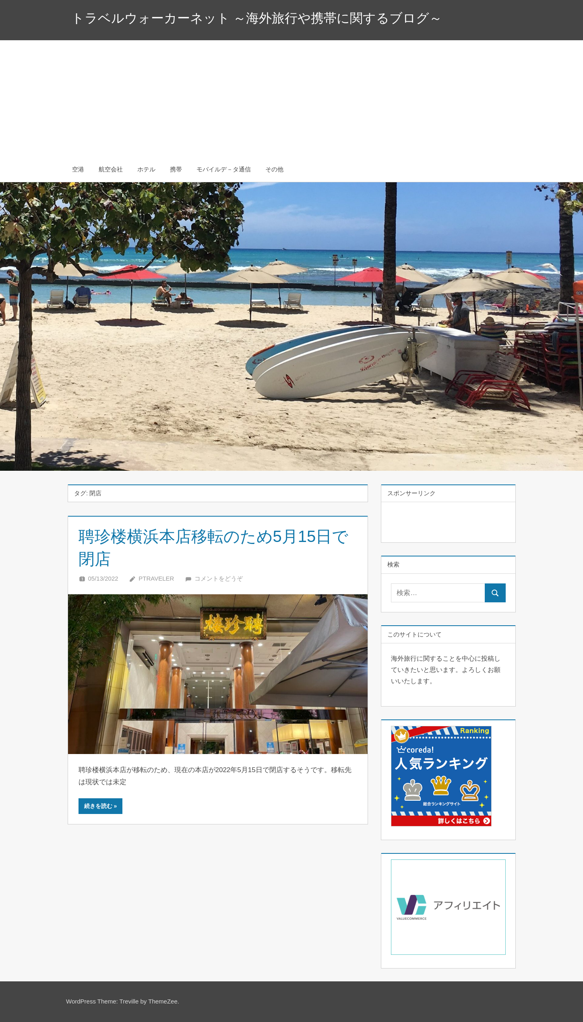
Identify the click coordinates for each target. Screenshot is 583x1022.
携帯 (176, 169)
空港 (78, 169)
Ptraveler (156, 578)
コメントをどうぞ (218, 578)
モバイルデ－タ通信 (223, 169)
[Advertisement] (291, 96)
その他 (274, 169)
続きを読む (98, 806)
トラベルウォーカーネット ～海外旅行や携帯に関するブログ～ (256, 18)
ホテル (146, 169)
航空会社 (111, 169)
